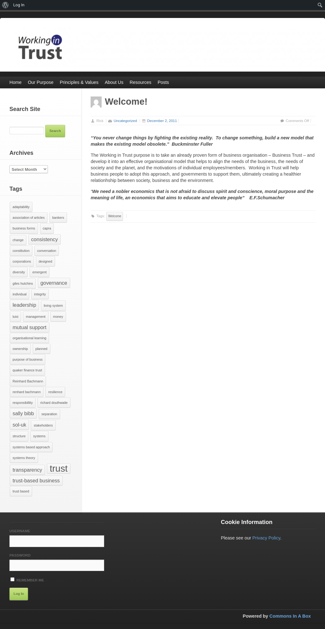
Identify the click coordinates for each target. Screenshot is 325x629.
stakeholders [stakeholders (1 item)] (43, 425)
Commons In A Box (290, 616)
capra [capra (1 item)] (47, 228)
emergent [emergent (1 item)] (39, 272)
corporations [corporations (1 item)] (22, 261)
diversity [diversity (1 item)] (19, 272)
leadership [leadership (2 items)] (24, 305)
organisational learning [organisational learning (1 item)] (29, 338)
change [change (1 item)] (18, 240)
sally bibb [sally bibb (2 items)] (23, 413)
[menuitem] (5, 5)
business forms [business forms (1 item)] (24, 228)
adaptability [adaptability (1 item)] (21, 207)
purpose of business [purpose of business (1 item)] (27, 359)
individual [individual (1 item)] (19, 294)
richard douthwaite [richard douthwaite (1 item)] (54, 403)
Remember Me (27, 579)
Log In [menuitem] (19, 5)
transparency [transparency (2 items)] (27, 470)
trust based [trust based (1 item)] (21, 491)
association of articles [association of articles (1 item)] (29, 217)
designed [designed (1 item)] (45, 261)
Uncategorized (125, 121)
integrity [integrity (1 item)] (40, 294)
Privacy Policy (266, 537)
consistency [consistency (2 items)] (44, 239)
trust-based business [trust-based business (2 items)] (36, 480)
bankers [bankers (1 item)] (58, 217)
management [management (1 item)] (35, 316)
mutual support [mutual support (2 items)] (30, 327)
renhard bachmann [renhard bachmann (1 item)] (27, 392)
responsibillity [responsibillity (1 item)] (23, 403)
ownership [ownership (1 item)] (20, 349)
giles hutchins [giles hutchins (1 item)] (23, 283)
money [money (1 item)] (58, 316)
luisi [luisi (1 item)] (15, 316)
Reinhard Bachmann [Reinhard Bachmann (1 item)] (28, 381)
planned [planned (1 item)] (42, 349)
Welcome (114, 216)
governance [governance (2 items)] (54, 283)
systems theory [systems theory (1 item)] (24, 458)
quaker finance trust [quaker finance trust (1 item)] (27, 370)
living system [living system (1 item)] (53, 305)
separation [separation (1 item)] (49, 414)
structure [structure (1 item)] (19, 436)
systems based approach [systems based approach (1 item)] (31, 447)
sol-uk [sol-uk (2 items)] (19, 425)
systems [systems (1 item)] (39, 436)
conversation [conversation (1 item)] (46, 251)
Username (19, 531)
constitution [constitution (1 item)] (21, 251)
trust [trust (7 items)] (59, 468)
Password (20, 555)
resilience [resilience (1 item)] (55, 392)
